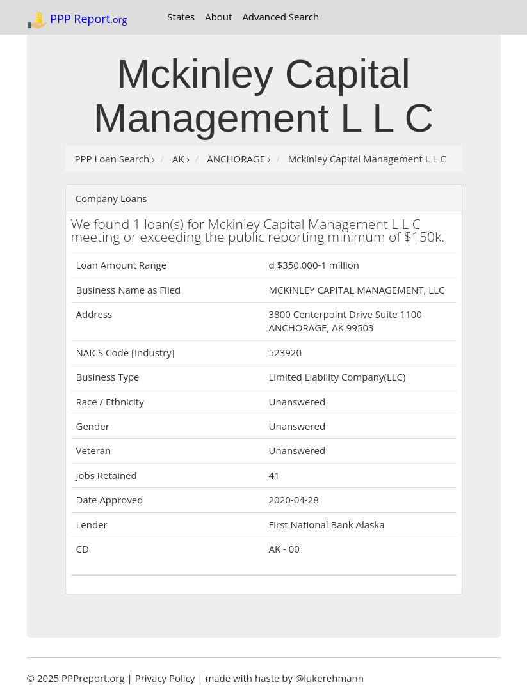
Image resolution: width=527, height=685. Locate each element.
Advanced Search (280, 16)
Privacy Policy (165, 678)
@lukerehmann (329, 678)
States (181, 16)
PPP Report (77, 20)
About (218, 16)
